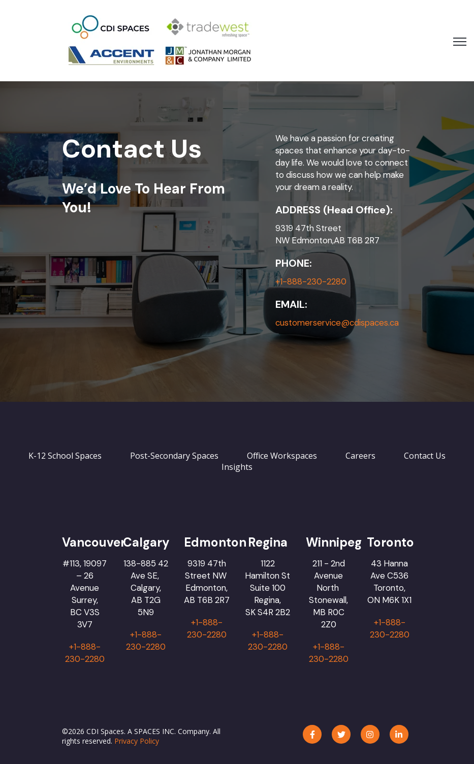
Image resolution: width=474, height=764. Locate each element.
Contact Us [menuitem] (425, 455)
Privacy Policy (136, 741)
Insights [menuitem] (237, 466)
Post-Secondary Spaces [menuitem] (174, 455)
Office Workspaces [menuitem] (282, 455)
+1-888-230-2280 (310, 281)
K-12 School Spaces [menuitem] (65, 455)
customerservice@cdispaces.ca (338, 322)
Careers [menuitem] (360, 455)
